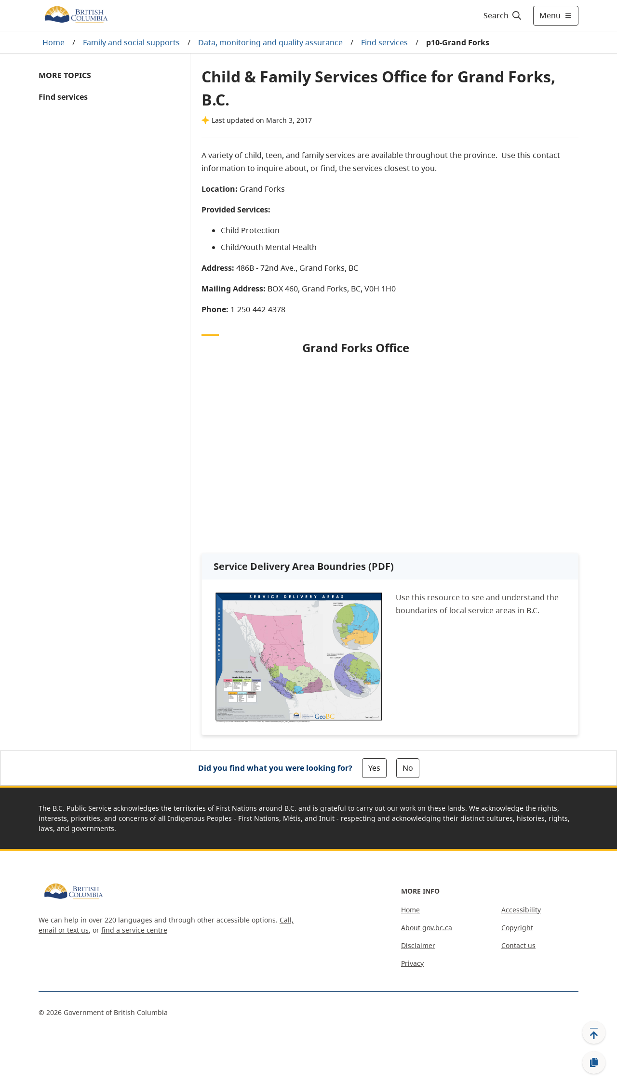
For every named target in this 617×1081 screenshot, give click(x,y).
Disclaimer (418, 945)
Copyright (517, 927)
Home (53, 42)
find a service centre (134, 930)
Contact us (518, 945)
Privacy (412, 963)
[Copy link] (593, 1062)
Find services (384, 42)
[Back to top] (593, 1032)
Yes (374, 768)
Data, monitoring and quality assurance (270, 42)
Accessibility (521, 909)
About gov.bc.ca (426, 927)
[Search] (503, 15)
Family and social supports (131, 42)
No (407, 768)
